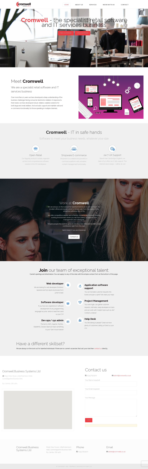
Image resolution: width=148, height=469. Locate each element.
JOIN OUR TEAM (82, 33)
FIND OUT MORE (66, 33)
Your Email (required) (111, 391)
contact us (98, 348)
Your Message (111, 399)
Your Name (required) (111, 382)
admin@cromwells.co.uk (122, 375)
